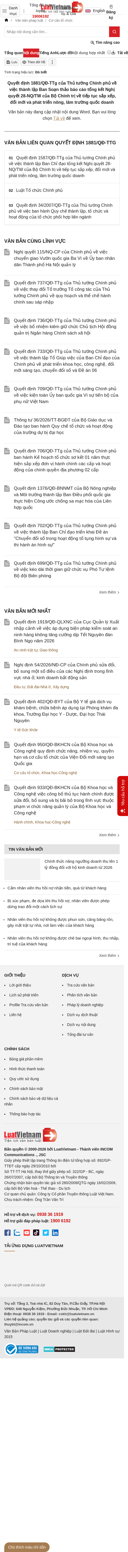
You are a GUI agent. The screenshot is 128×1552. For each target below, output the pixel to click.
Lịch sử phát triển (23, 995)
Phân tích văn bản (82, 995)
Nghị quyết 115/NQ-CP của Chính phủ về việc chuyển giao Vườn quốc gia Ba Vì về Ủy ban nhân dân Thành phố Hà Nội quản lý (64, 258)
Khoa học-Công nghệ (59, 773)
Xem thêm (109, 592)
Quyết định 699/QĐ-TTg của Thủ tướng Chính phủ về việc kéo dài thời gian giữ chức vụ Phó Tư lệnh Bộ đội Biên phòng (65, 570)
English (93, 11)
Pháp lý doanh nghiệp (85, 1005)
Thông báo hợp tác (25, 1114)
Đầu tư (19, 687)
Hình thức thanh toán (26, 1069)
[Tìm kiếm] (114, 31)
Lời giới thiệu (20, 985)
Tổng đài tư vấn (80, 1034)
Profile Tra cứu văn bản (28, 1005)
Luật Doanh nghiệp (55, 1331)
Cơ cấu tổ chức (26, 773)
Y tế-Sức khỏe (26, 730)
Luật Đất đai (84, 1331)
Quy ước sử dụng (24, 1079)
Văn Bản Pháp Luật (20, 1331)
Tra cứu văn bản (80, 985)
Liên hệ (15, 1015)
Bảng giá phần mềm (26, 1059)
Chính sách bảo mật (26, 1089)
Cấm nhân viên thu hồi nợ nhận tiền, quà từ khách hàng (56, 888)
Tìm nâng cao (105, 42)
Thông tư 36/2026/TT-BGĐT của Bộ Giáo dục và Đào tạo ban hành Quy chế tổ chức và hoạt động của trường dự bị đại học (63, 426)
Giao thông (48, 650)
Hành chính (23, 822)
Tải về (59, 118)
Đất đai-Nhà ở (39, 687)
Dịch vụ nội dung (81, 1024)
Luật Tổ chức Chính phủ (39, 190)
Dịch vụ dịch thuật (82, 1015)
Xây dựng (61, 687)
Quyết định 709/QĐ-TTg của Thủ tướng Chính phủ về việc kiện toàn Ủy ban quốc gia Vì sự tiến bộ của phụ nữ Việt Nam (66, 395)
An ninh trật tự (26, 650)
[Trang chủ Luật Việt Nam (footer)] (62, 1135)
